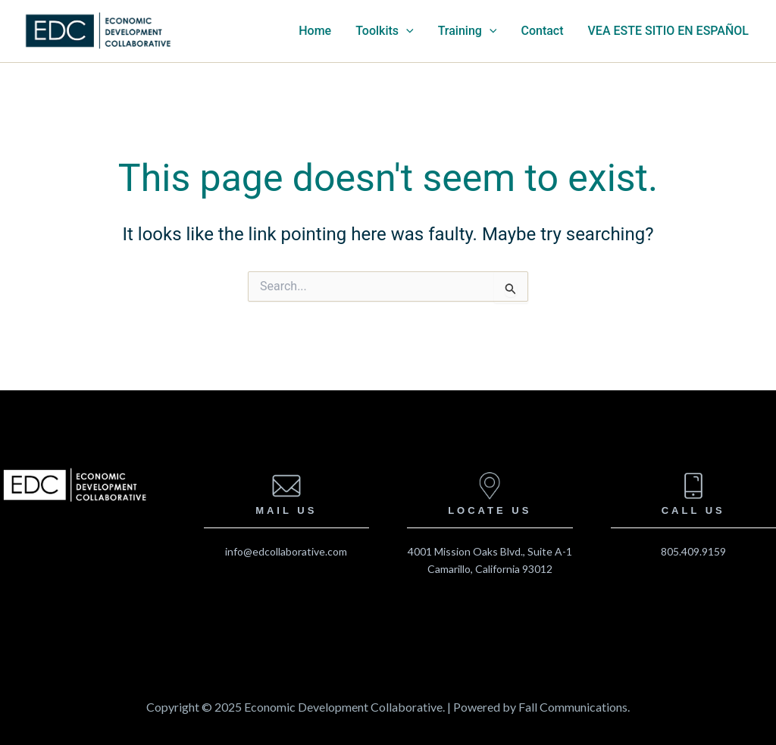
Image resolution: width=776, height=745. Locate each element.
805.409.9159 (693, 551)
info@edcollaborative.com (286, 551)
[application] (406, 31)
